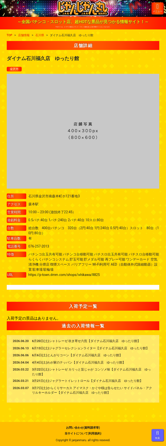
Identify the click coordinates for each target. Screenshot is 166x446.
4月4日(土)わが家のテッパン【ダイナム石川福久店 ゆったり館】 (79, 362)
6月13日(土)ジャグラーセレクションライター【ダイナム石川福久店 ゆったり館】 (90, 348)
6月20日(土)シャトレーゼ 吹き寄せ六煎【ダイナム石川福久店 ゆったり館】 (86, 341)
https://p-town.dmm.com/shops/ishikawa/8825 (64, 275)
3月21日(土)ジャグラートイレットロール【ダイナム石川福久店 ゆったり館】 (87, 381)
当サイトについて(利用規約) (83, 433)
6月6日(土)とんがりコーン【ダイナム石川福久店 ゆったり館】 (77, 355)
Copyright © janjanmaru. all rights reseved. (83, 440)
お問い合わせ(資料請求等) (83, 427)
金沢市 (14, 69)
